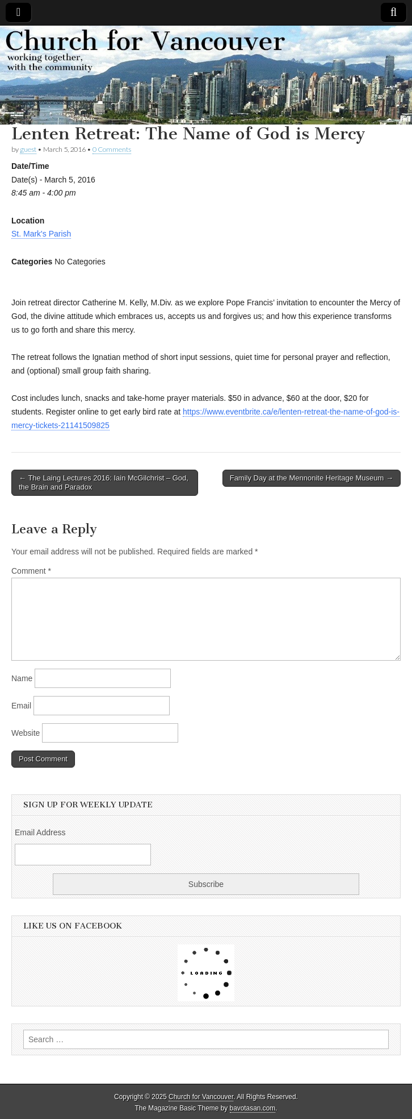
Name (21, 678)
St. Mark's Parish (41, 233)
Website (25, 732)
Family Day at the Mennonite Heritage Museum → (311, 478)
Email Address (40, 832)
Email (21, 705)
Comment (31, 570)
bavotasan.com (253, 1108)
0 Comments (112, 149)
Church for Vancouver (201, 1097)
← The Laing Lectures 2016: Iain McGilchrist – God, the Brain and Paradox (103, 482)
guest (28, 149)
